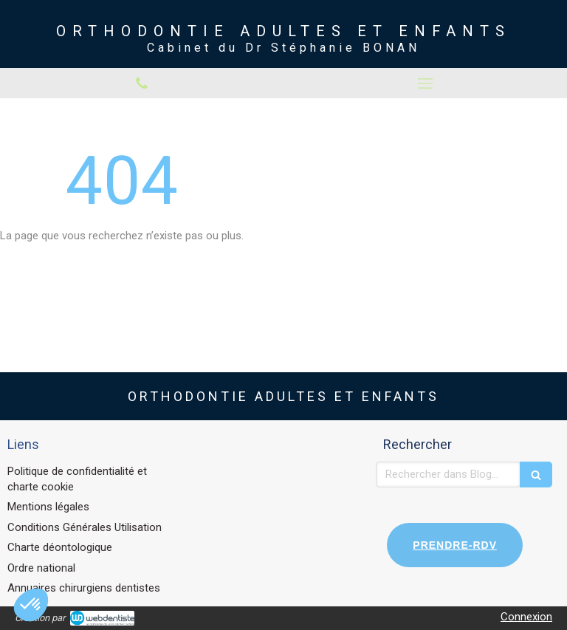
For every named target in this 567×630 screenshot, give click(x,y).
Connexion (526, 616)
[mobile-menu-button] (425, 83)
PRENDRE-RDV (455, 545)
